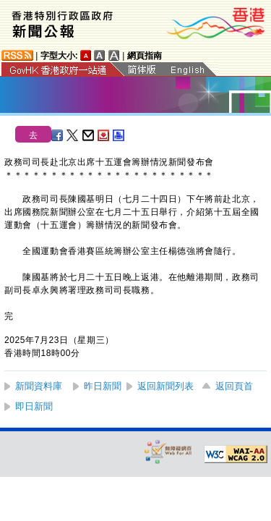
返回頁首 (234, 386)
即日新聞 (34, 406)
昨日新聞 (102, 386)
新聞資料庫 (38, 386)
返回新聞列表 (165, 386)
